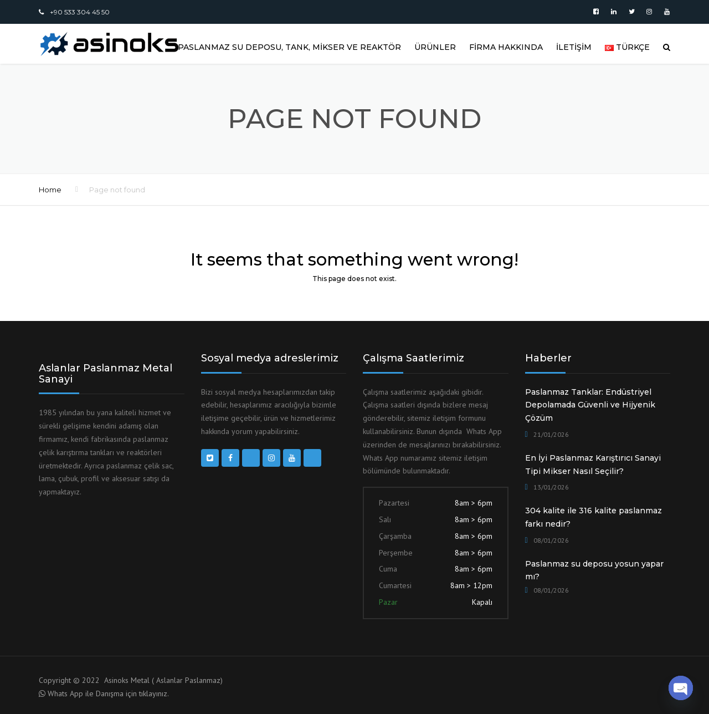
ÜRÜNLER (435, 47)
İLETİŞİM (574, 47)
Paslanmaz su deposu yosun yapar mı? (594, 570)
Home (50, 189)
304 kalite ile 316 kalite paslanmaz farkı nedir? (593, 517)
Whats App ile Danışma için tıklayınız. (108, 693)
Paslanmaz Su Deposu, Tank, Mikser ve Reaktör (289, 47)
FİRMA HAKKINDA (506, 47)
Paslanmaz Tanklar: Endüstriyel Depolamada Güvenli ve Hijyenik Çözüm (590, 405)
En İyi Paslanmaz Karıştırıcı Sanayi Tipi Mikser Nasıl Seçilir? (593, 464)
